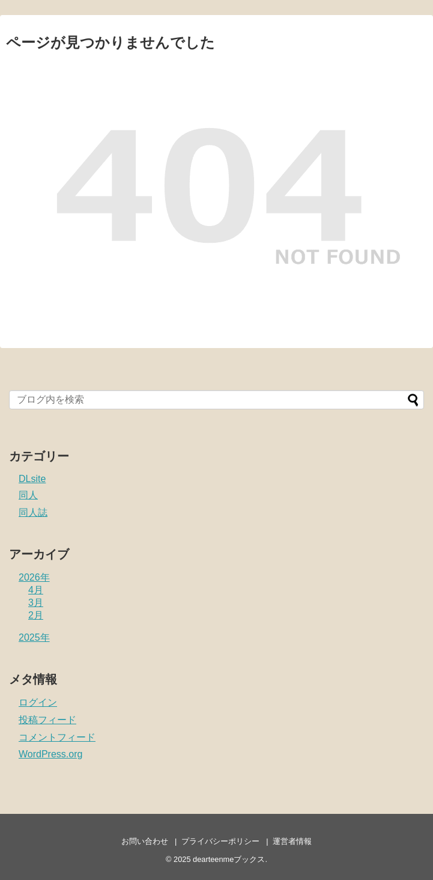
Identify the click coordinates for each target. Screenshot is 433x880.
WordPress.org (50, 754)
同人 (28, 495)
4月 (35, 590)
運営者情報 (292, 841)
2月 (35, 615)
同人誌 (33, 512)
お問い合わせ (144, 841)
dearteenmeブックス (229, 859)
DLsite (32, 479)
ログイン (38, 702)
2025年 (34, 637)
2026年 (34, 577)
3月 (35, 602)
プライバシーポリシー (220, 841)
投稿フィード (47, 720)
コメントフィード (57, 737)
